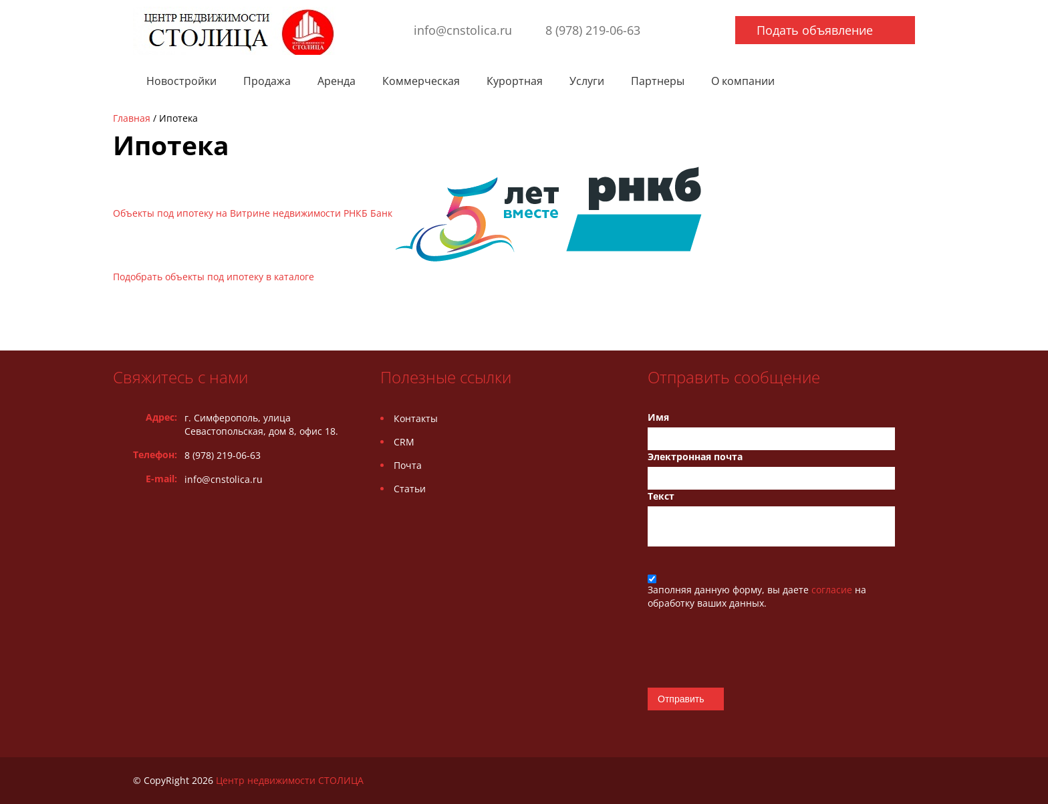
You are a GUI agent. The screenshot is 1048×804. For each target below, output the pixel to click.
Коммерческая (421, 81)
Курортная (515, 81)
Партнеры (657, 81)
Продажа (267, 81)
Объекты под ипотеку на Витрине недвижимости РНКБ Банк (407, 213)
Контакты (416, 418)
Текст (661, 496)
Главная (131, 118)
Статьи (410, 488)
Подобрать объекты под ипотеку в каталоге (213, 276)
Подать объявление (815, 30)
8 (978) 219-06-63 (592, 30)
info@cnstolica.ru (463, 30)
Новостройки (181, 81)
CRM (404, 441)
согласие (833, 589)
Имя (658, 417)
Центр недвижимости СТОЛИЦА (290, 780)
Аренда (336, 81)
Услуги (586, 81)
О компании (743, 81)
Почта (408, 465)
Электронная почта (695, 456)
